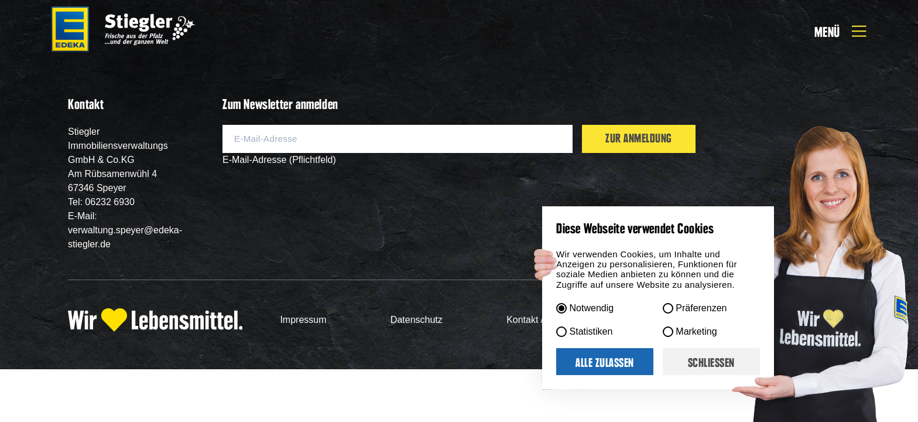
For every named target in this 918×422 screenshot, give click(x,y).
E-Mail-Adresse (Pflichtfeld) (279, 160)
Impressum (303, 320)
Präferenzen (701, 308)
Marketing (696, 331)
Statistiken (591, 331)
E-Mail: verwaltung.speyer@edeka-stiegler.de (125, 230)
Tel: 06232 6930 (101, 202)
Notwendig (592, 308)
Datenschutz (417, 320)
